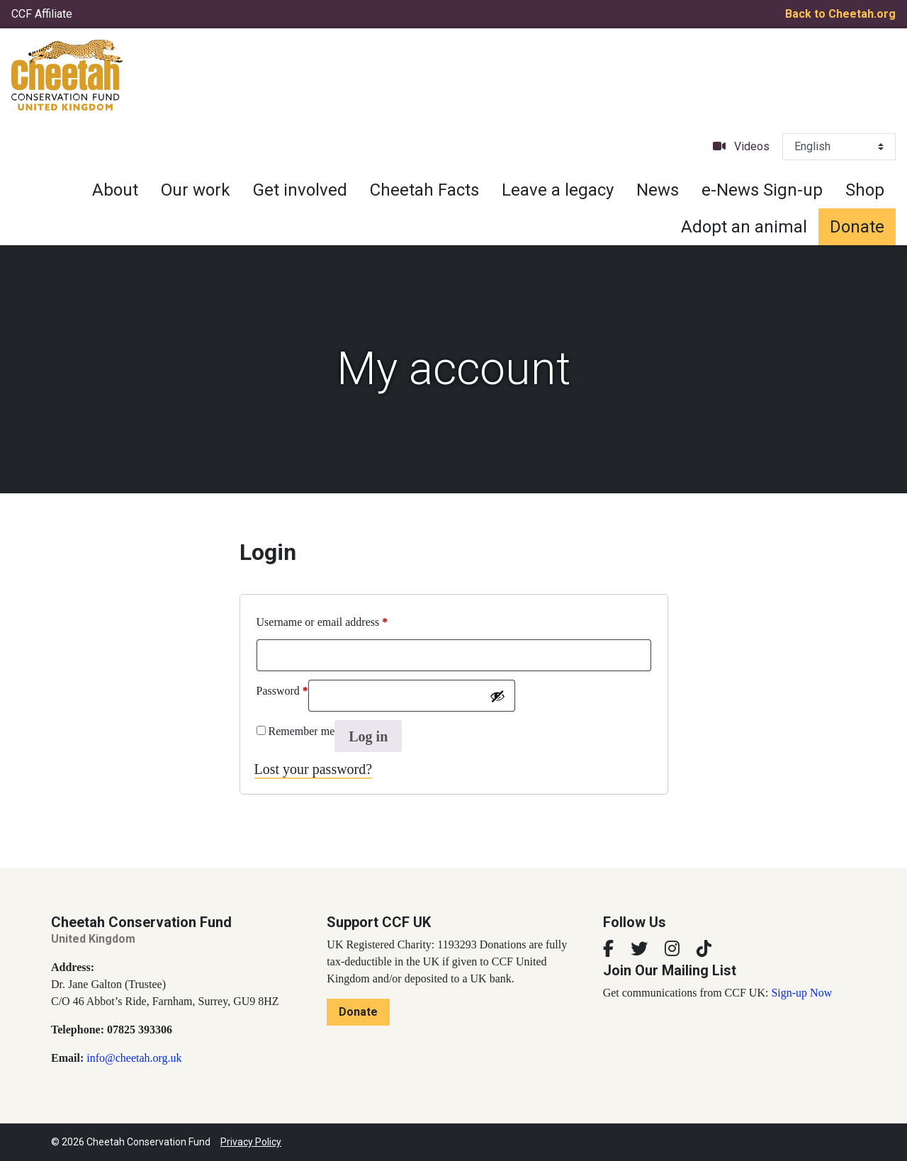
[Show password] (497, 696)
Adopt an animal (744, 227)
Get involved (300, 190)
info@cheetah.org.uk (133, 1058)
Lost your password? (313, 769)
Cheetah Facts (424, 190)
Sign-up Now (801, 993)
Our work (195, 190)
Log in (368, 736)
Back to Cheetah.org (840, 14)
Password (282, 688)
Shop (864, 190)
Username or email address (322, 619)
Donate (857, 227)
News (657, 190)
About (115, 190)
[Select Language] (839, 146)
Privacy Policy (250, 1142)
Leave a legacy (558, 190)
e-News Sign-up (762, 190)
